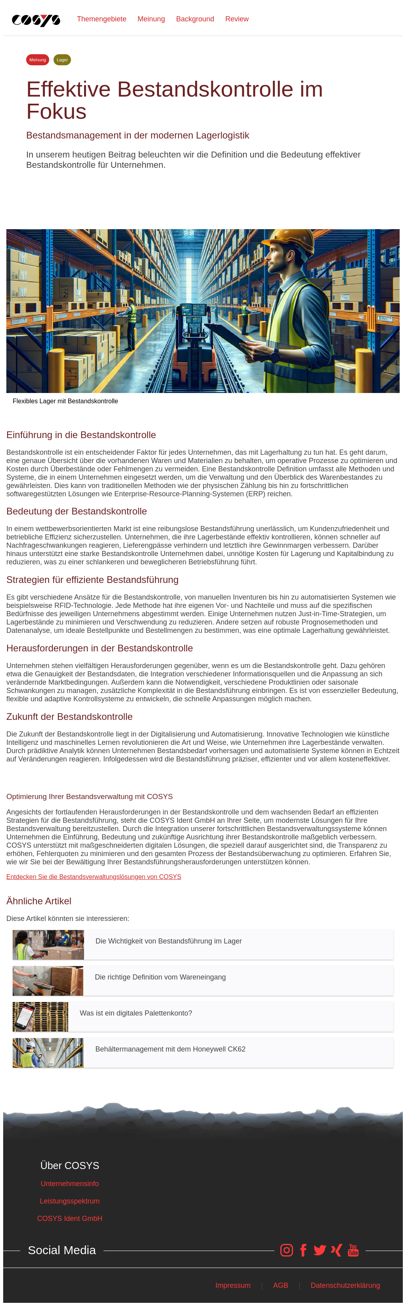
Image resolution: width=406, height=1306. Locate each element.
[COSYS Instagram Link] (286, 1254)
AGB (280, 1285)
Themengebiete (101, 19)
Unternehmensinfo (69, 1184)
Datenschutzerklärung (345, 1285)
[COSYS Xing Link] (336, 1254)
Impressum (233, 1285)
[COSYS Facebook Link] (303, 1254)
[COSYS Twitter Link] (320, 1254)
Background (195, 19)
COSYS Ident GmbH (69, 1218)
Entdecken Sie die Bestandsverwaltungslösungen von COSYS (93, 876)
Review (237, 19)
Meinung (151, 19)
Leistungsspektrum (70, 1201)
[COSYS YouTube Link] (353, 1254)
